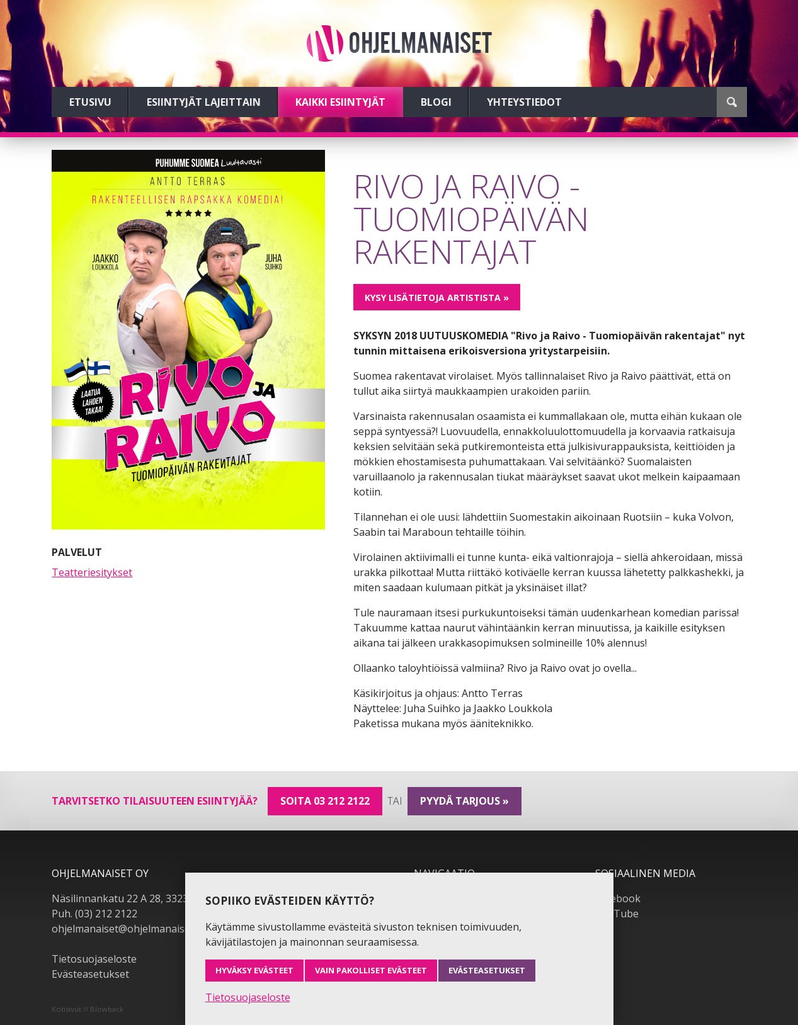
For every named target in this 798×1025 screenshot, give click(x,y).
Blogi (436, 102)
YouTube (617, 913)
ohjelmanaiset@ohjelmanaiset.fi (127, 929)
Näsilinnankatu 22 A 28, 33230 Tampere (146, 898)
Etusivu (90, 102)
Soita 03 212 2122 (325, 801)
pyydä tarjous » (464, 801)
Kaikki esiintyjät (340, 102)
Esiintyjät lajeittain (204, 102)
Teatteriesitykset (92, 572)
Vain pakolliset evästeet (371, 970)
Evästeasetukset (90, 974)
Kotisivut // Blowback (87, 1009)
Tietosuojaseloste (94, 959)
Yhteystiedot (524, 102)
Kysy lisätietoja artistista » (437, 297)
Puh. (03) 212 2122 (94, 913)
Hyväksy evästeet (254, 970)
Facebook (618, 898)
